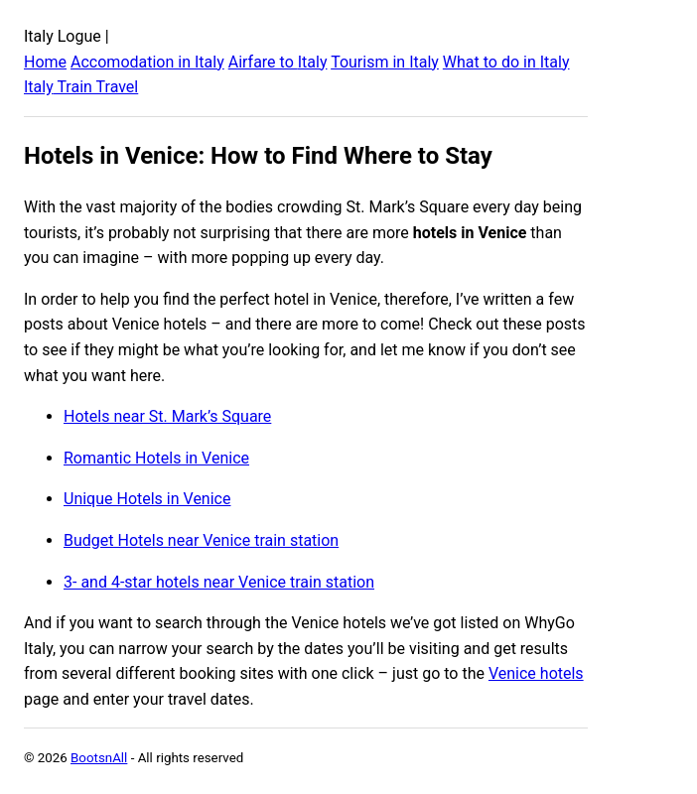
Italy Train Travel (81, 86)
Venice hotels (536, 673)
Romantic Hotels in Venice (156, 458)
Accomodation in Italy (147, 62)
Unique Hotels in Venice (147, 498)
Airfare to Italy (278, 62)
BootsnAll (98, 757)
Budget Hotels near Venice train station (201, 540)
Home (45, 62)
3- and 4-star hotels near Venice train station (219, 582)
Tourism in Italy (385, 62)
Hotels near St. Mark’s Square (167, 416)
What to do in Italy (506, 62)
